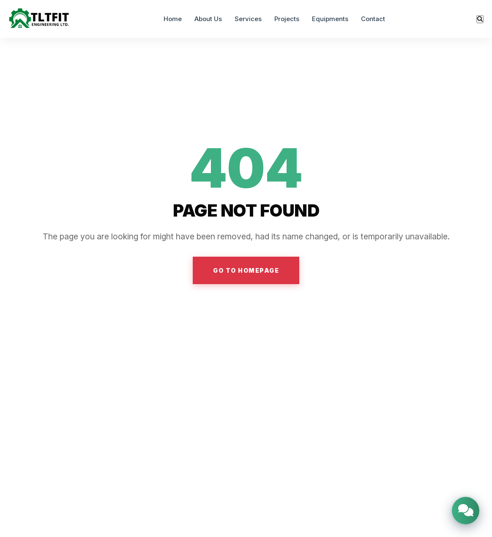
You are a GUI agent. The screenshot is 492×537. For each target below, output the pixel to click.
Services (248, 19)
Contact (373, 19)
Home (173, 19)
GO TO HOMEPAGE (246, 270)
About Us (208, 19)
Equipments (330, 19)
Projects (286, 19)
